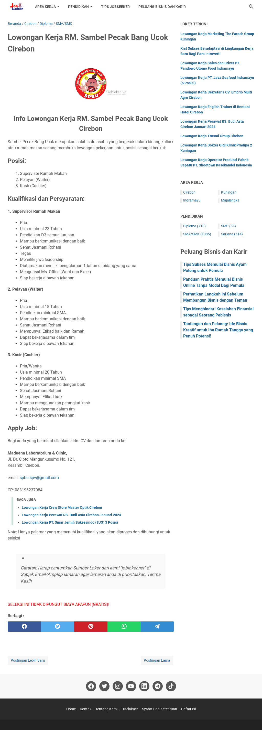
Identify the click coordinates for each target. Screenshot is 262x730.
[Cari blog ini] (251, 7)
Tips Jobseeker (115, 7)
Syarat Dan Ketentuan (159, 709)
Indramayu (192, 200)
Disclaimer (130, 709)
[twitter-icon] (104, 686)
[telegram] (157, 626)
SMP (228, 226)
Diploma (194, 226)
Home (71, 709)
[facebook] (24, 626)
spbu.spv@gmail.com (39, 477)
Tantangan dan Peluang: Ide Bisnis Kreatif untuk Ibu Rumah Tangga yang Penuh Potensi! (218, 329)
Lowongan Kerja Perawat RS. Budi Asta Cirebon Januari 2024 (71, 515)
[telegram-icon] (157, 686)
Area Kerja (45, 7)
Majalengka (230, 200)
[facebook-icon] (91, 686)
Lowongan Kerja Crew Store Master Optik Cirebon (62, 507)
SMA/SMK (197, 234)
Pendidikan (78, 7)
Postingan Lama (157, 660)
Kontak (85, 709)
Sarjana (232, 234)
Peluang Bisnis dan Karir (162, 7)
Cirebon (189, 192)
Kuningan (228, 192)
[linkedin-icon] (144, 686)
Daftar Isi (188, 709)
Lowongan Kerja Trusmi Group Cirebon (211, 136)
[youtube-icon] (131, 686)
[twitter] (57, 626)
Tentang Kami (106, 709)
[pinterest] (90, 626)
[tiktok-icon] (171, 686)
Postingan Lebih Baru (28, 660)
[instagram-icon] (118, 686)
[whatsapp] (124, 626)
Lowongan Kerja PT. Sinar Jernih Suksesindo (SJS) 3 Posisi (70, 522)
